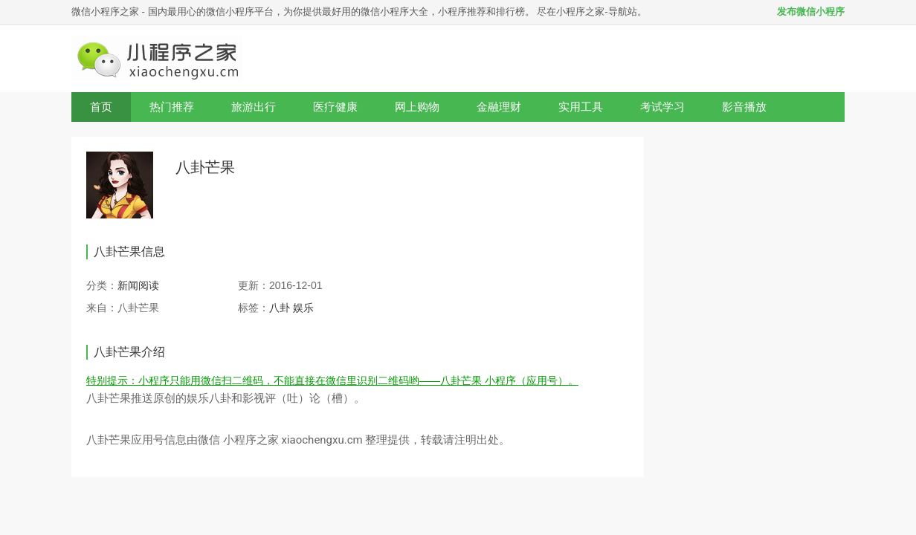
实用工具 (580, 106)
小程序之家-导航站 (596, 11)
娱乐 (303, 308)
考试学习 (662, 106)
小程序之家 (251, 440)
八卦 (281, 308)
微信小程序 (95, 11)
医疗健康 (335, 106)
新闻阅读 (138, 285)
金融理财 (499, 106)
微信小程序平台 (240, 11)
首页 (101, 106)
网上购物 (417, 106)
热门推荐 (171, 106)
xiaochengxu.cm (321, 440)
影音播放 (744, 106)
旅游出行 (253, 106)
